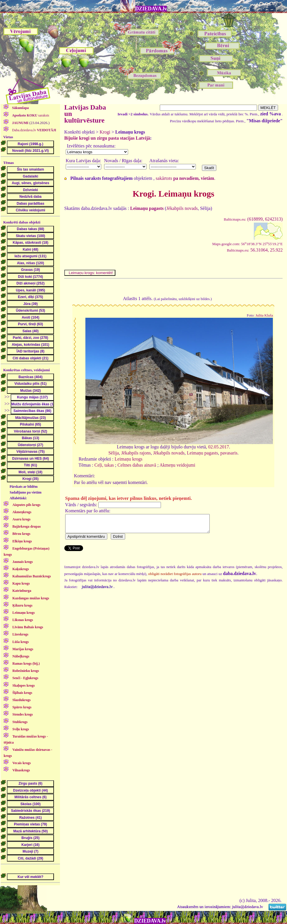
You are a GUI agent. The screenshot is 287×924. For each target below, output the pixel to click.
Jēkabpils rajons (136, 452)
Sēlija (113, 452)
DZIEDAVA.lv (151, 9)
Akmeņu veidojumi (177, 465)
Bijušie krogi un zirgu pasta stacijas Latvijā (107, 138)
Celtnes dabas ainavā (136, 465)
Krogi (105, 132)
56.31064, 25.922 (255, 249)
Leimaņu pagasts (202, 452)
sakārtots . (185, 178)
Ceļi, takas (104, 465)
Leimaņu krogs (128, 459)
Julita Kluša (264, 315)
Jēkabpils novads (182, 208)
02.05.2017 (218, 446)
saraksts (30, 115)
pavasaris (229, 452)
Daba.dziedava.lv (33, 130)
